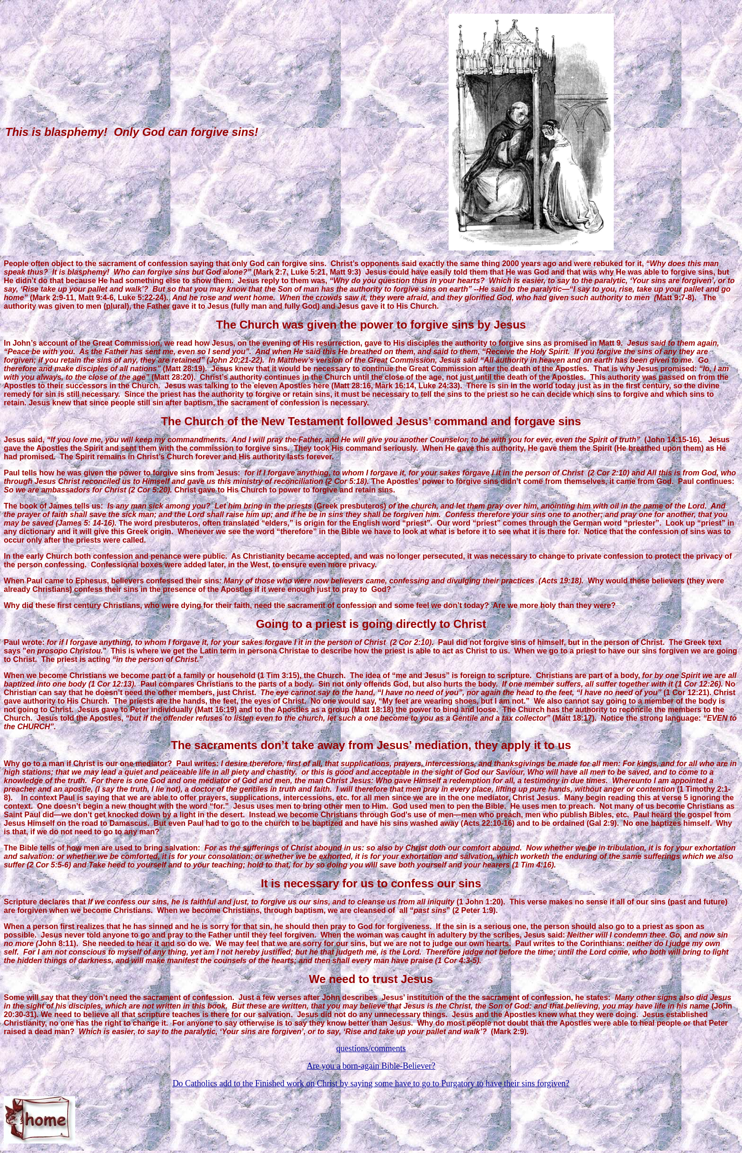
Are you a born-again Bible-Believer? (371, 1066)
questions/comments (371, 1048)
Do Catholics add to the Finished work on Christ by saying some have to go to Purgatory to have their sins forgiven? (371, 1083)
